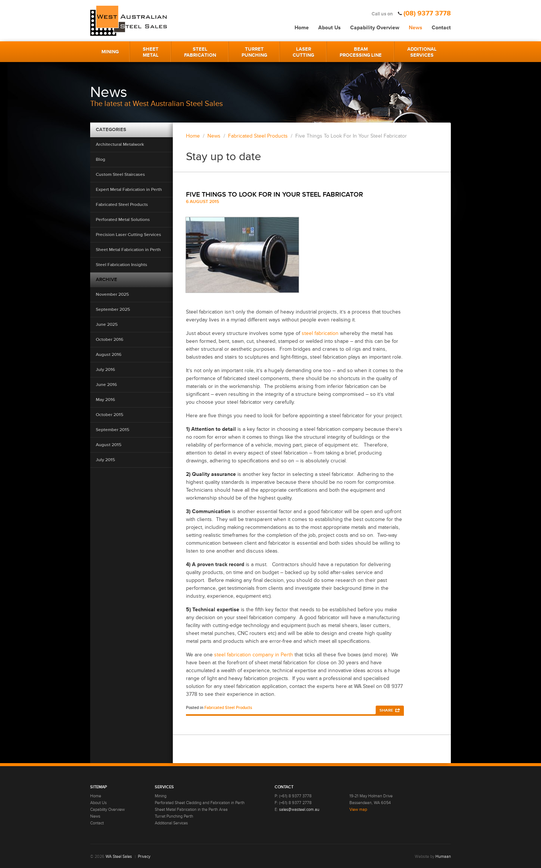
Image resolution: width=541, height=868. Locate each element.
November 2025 (112, 294)
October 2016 (109, 339)
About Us (329, 27)
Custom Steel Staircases (120, 174)
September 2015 (112, 430)
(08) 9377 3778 (427, 13)
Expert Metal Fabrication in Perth (129, 189)
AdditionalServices (422, 52)
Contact (441, 27)
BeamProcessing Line (361, 52)
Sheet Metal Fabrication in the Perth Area (191, 809)
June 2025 (107, 324)
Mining (110, 52)
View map (358, 809)
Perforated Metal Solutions (123, 220)
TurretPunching (254, 52)
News (415, 27)
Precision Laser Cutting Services (128, 235)
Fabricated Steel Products (122, 205)
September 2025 (113, 309)
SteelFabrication (200, 52)
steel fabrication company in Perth (253, 654)
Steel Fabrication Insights (121, 265)
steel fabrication (321, 333)
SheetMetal (151, 52)
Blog (100, 159)
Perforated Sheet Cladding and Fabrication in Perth (200, 802)
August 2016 (108, 355)
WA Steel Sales (119, 856)
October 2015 (109, 415)
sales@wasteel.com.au (299, 809)
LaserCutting (303, 52)
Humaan (443, 856)
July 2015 (105, 460)
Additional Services (171, 823)
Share (386, 710)
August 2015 (108, 445)
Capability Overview (374, 27)
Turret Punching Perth (174, 816)
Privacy (144, 856)
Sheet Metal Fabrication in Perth (128, 250)
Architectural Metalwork (120, 144)
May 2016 (105, 400)
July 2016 (105, 370)
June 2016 (106, 385)
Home (302, 27)
